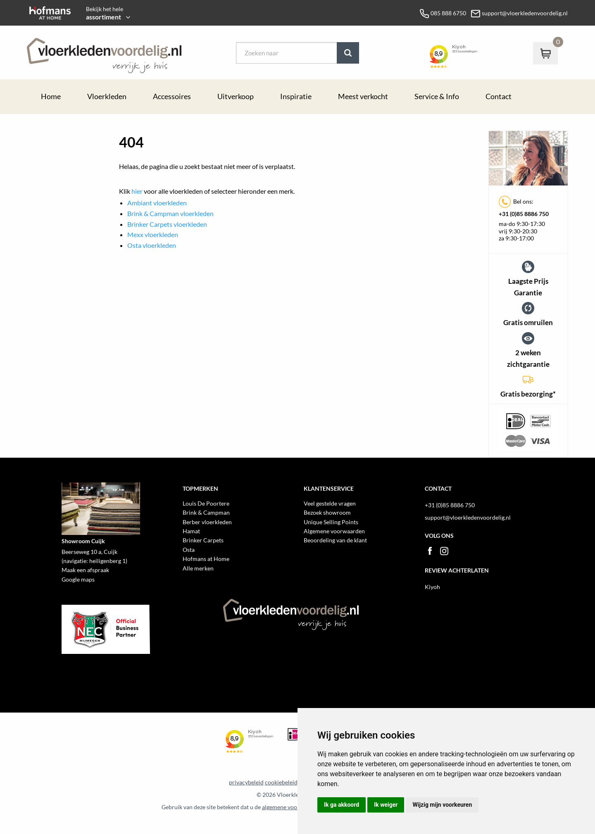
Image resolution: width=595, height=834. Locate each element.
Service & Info (436, 96)
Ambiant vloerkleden (157, 203)
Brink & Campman (206, 512)
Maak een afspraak (85, 569)
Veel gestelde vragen (330, 503)
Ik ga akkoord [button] (341, 804)
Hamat (191, 531)
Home (51, 96)
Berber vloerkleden (207, 521)
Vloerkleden (106, 96)
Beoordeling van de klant (335, 540)
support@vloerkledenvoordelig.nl (468, 517)
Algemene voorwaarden (334, 531)
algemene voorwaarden (292, 807)
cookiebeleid (281, 782)
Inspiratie (296, 96)
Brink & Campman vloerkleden (170, 213)
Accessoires (172, 96)
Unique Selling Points (331, 521)
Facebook (430, 551)
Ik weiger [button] (385, 804)
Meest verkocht (363, 96)
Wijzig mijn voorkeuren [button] (442, 804)
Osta (189, 549)
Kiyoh (432, 586)
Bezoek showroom (327, 512)
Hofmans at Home (206, 558)
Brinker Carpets (203, 540)
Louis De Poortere (206, 503)
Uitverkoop (235, 96)
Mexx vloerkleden (152, 234)
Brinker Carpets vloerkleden (167, 224)
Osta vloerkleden (151, 245)
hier (137, 191)
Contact (499, 96)
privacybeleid (246, 782)
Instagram (444, 551)
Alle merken (198, 568)
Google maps (78, 579)
